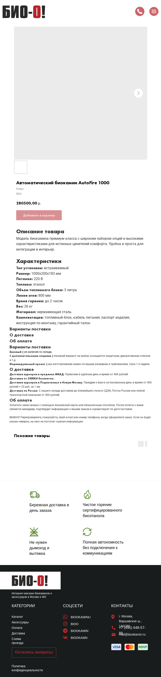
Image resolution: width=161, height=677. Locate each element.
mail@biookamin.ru (132, 634)
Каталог (17, 616)
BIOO (75, 624)
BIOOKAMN (79, 638)
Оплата (17, 628)
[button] (34, 652)
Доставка (18, 633)
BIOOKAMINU (81, 617)
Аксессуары (20, 622)
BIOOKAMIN (79, 631)
